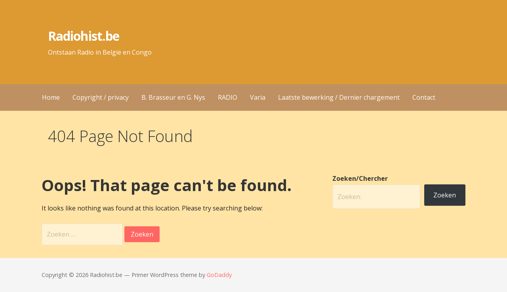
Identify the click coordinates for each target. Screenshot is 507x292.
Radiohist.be (83, 35)
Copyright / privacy (100, 97)
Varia (257, 97)
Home (51, 97)
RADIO (227, 97)
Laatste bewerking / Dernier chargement (339, 97)
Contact (423, 97)
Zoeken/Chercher (360, 178)
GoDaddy (219, 275)
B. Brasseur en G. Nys (173, 97)
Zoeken (444, 195)
